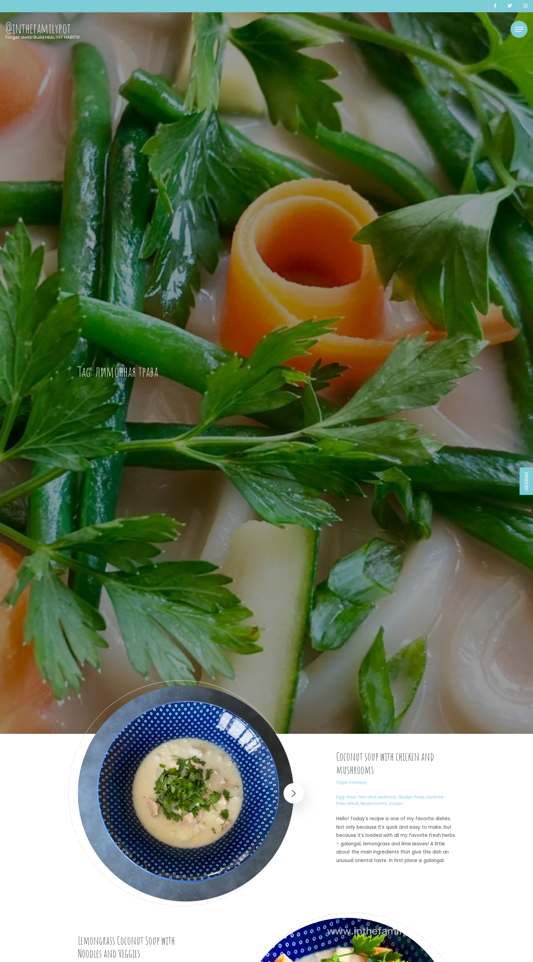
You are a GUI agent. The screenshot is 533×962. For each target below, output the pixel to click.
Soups (396, 803)
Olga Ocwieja (351, 782)
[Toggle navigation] (519, 29)
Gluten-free (411, 797)
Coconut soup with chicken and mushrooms (385, 762)
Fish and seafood (377, 797)
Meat (353, 803)
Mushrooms (374, 803)
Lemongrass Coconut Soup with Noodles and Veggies (126, 946)
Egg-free (346, 797)
